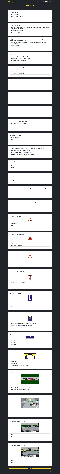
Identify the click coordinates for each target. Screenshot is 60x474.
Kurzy (40, 1)
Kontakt (50, 1)
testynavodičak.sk (44, 471)
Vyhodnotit (30, 468)
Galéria (43, 1)
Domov (37, 1)
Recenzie (46, 1)
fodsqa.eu (13, 471)
